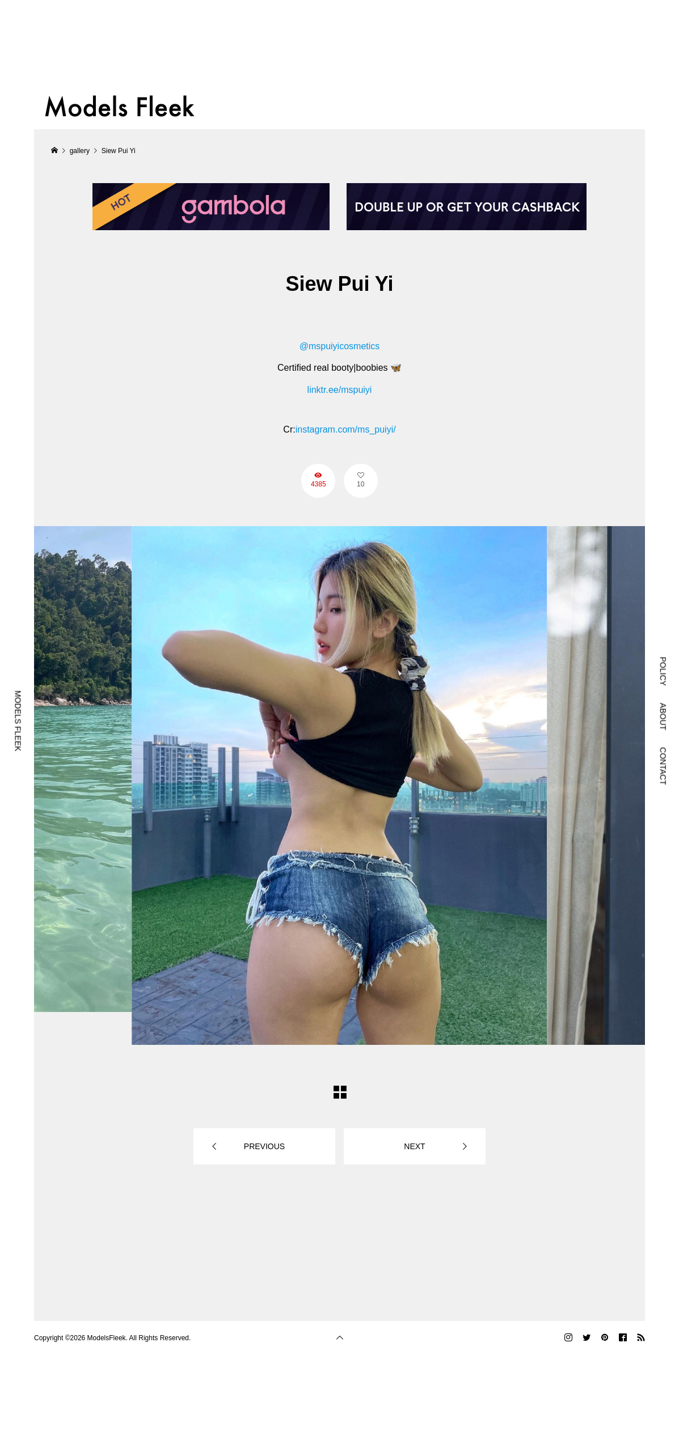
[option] (339, 785)
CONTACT (663, 766)
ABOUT (663, 716)
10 (360, 484)
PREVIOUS (264, 1146)
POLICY (663, 671)
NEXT (414, 1146)
